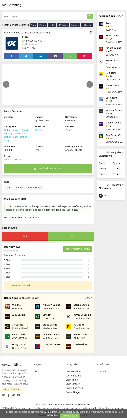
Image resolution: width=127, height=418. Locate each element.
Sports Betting (35, 187)
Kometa (75, 25)
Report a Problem (13, 159)
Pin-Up (42, 25)
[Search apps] (44, 16)
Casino (19, 187)
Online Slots (20, 133)
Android (37, 32)
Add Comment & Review (77, 248)
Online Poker (11, 136)
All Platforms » (115, 184)
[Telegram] (12, 394)
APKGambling (83, 404)
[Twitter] (3, 394)
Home (7, 32)
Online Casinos (21, 32)
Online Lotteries (104, 174)
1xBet (52, 25)
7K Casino (86, 25)
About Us (39, 371)
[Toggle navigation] (123, 5)
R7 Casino (63, 25)
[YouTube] (18, 394)
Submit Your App (11, 389)
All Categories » (114, 152)
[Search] (90, 16)
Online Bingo (118, 174)
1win (33, 25)
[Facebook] (8, 394)
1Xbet (8, 187)
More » (88, 297)
